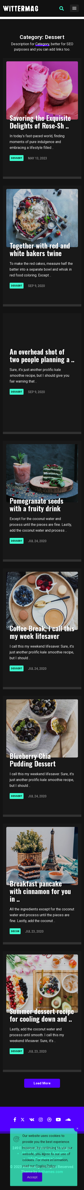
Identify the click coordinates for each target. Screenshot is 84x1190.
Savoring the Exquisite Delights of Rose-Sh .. (40, 122)
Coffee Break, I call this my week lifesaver (42, 632)
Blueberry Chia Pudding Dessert (33, 759)
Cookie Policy (45, 1172)
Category (42, 44)
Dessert (16, 158)
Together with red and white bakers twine (40, 249)
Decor (15, 931)
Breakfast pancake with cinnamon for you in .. (40, 891)
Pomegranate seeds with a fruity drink (36, 504)
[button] (62, 8)
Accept (32, 1183)
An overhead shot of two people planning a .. (42, 355)
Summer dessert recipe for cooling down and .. (42, 1015)
